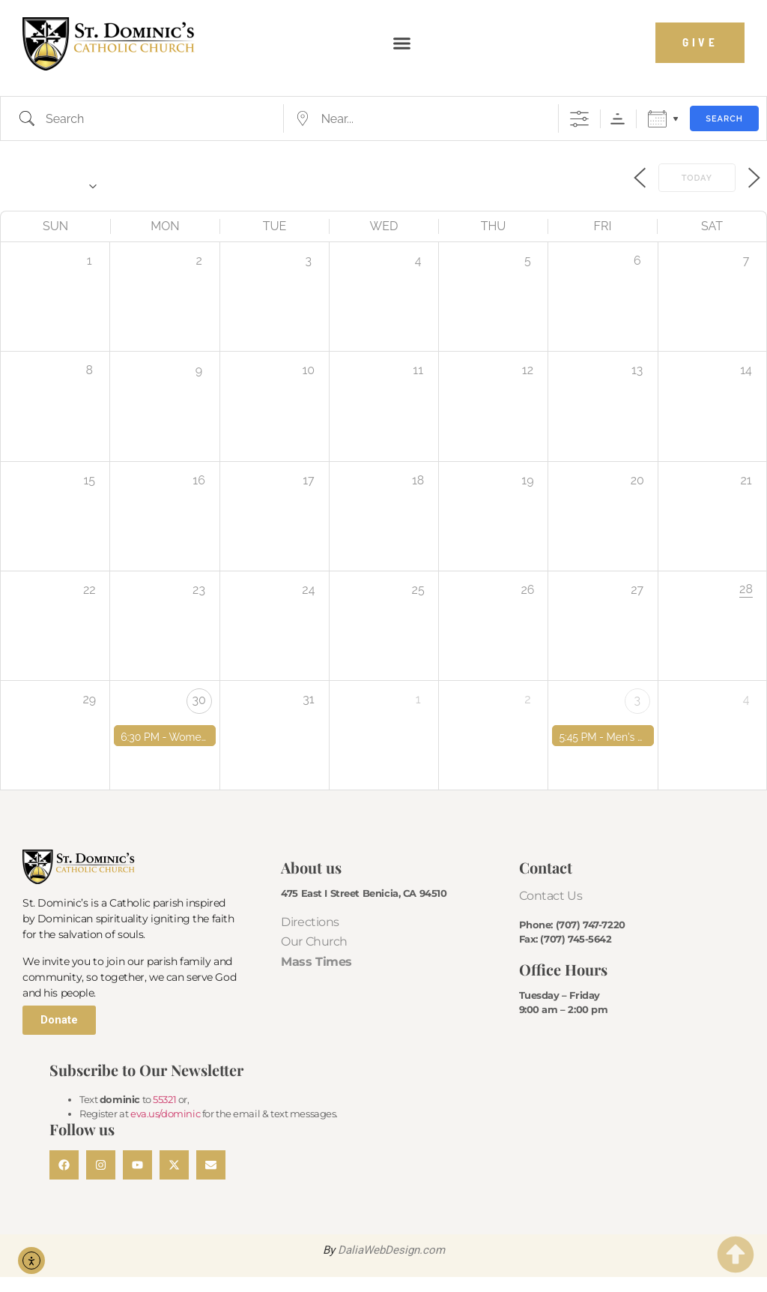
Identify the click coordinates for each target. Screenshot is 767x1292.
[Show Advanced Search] (579, 118)
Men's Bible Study (650, 737)
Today (697, 178)
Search (724, 119)
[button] (401, 42)
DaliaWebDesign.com (391, 1250)
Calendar (657, 118)
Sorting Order (617, 118)
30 (198, 700)
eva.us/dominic (165, 1114)
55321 (164, 1099)
